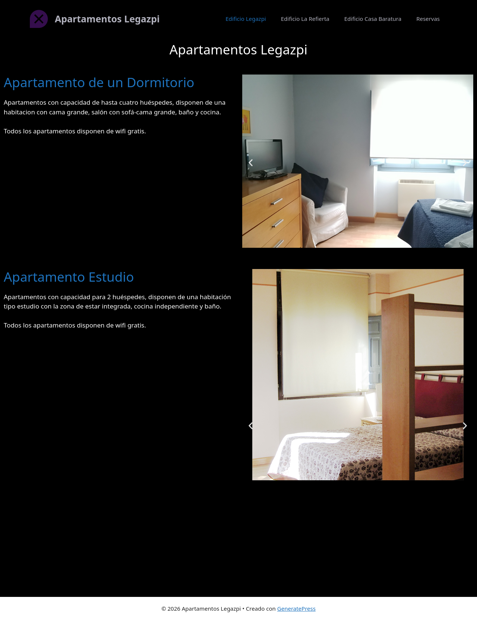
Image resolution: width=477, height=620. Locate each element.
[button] (250, 162)
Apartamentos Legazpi (107, 18)
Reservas (428, 18)
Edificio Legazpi (245, 18)
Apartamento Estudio (69, 276)
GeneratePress (296, 608)
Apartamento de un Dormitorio (99, 82)
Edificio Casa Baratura (372, 18)
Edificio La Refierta (305, 18)
